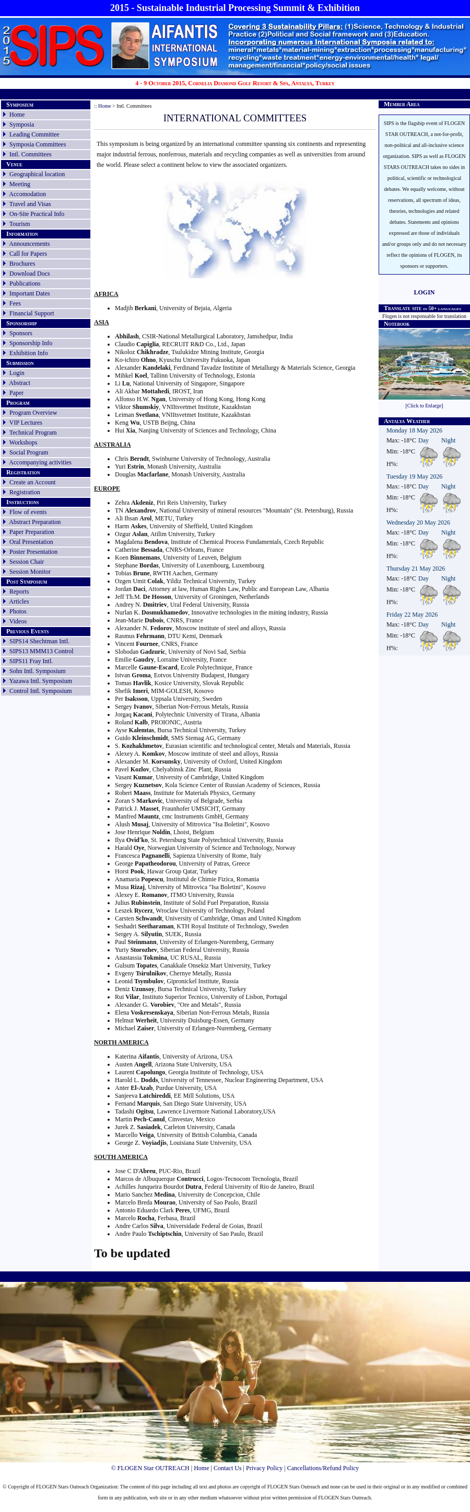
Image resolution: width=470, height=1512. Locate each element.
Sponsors (20, 333)
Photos (18, 611)
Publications (24, 283)
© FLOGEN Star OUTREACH (150, 1468)
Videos (18, 621)
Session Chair (26, 561)
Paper (16, 392)
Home (17, 114)
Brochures (22, 263)
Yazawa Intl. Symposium (40, 681)
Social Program (28, 452)
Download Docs (29, 273)
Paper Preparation (31, 532)
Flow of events (27, 512)
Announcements (29, 243)
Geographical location (37, 174)
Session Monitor (30, 571)
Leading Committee (34, 134)
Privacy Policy (264, 1468)
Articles (19, 601)
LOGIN (424, 292)
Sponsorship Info (30, 343)
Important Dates (29, 293)
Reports (19, 591)
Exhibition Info (28, 353)
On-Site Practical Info (36, 214)
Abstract (19, 382)
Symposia (21, 124)
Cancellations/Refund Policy (323, 1468)
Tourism (19, 224)
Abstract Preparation (35, 522)
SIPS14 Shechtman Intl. (39, 641)
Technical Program (33, 432)
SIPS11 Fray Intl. (31, 661)
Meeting (19, 184)
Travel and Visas (30, 204)
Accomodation (27, 194)
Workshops (23, 442)
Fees (15, 303)
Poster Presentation (33, 551)
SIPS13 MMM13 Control (41, 651)
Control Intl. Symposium (40, 691)
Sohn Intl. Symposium (37, 671)
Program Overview (33, 412)
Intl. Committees (30, 154)
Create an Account (32, 482)
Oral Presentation (31, 541)
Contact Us (228, 1468)
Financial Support (31, 313)
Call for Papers (28, 253)
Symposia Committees (37, 144)
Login (17, 373)
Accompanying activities (40, 462)
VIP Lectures (25, 422)
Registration (24, 492)
